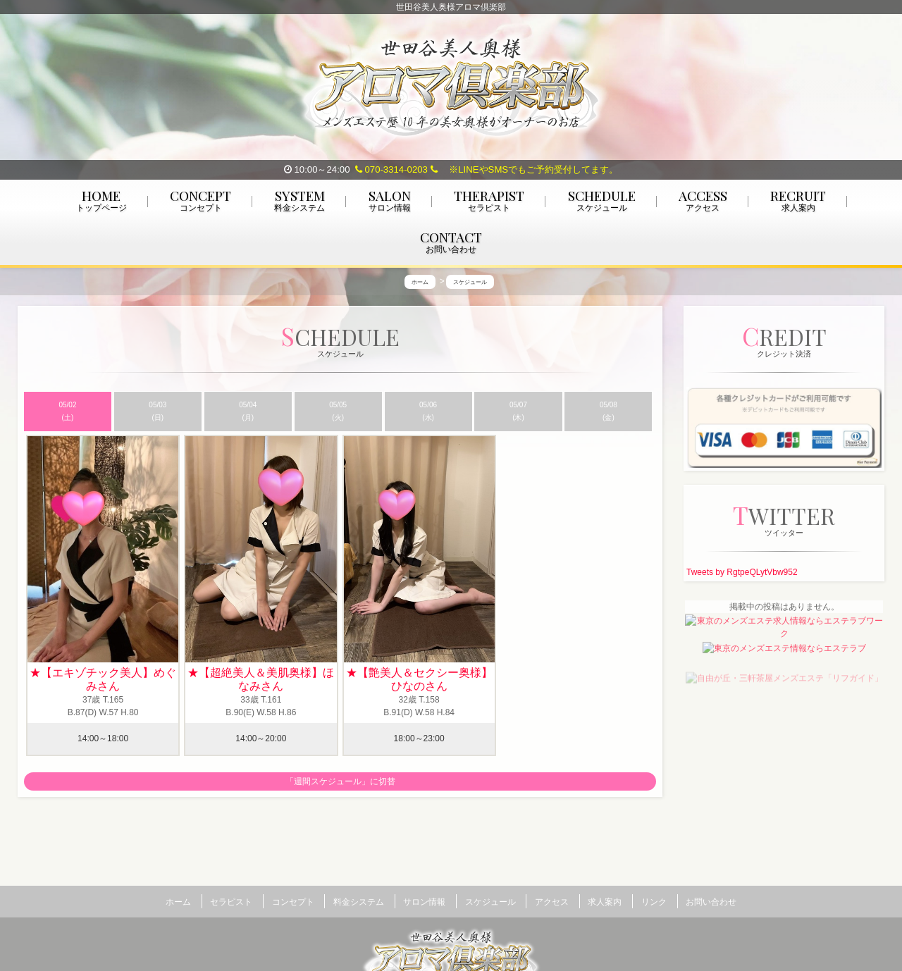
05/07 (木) (518, 413)
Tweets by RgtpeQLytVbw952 (742, 575)
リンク (654, 901)
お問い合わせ (711, 901)
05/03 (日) (157, 413)
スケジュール (490, 901)
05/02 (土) (67, 413)
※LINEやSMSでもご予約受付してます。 (525, 169)
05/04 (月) (248, 413)
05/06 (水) (428, 413)
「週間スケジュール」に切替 (340, 784)
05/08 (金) (608, 413)
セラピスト (231, 901)
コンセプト (293, 901)
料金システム (358, 901)
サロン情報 (424, 901)
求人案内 (605, 901)
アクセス (552, 901)
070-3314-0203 (391, 169)
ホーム (178, 901)
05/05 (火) (338, 413)
